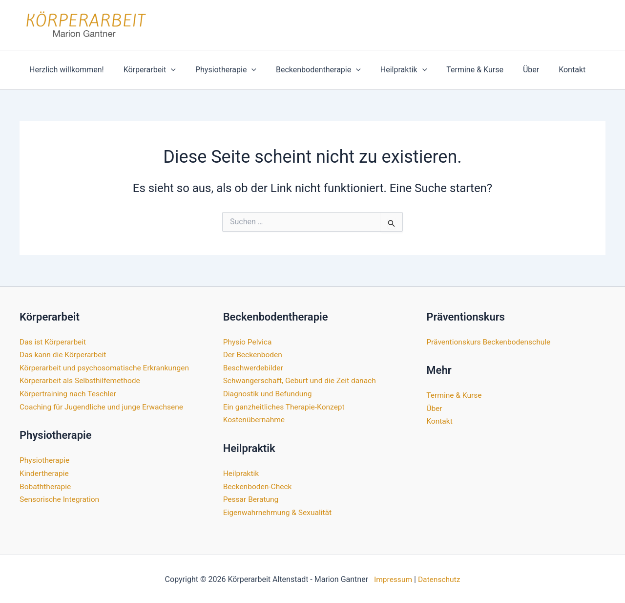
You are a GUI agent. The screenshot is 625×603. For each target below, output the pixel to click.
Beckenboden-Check (258, 485)
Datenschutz (439, 578)
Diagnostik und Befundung (268, 393)
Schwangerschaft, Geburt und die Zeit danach (302, 380)
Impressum (392, 578)
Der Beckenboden (253, 354)
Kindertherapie (45, 472)
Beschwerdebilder (254, 367)
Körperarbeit (144, 69)
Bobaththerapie (46, 485)
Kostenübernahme (255, 419)
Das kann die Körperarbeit (64, 354)
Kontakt (542, 69)
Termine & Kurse (453, 69)
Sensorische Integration (61, 498)
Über (506, 69)
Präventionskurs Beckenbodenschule (490, 341)
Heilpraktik (386, 69)
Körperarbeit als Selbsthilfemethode (82, 380)
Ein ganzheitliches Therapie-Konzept (286, 406)
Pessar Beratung (251, 498)
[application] (165, 69)
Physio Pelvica (248, 341)
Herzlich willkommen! (64, 69)
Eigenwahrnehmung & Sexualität (279, 511)
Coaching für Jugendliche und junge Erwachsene (104, 406)
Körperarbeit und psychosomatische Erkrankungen (107, 367)
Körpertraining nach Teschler (69, 393)
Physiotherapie (216, 69)
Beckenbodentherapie (304, 69)
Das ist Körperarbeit (54, 341)
